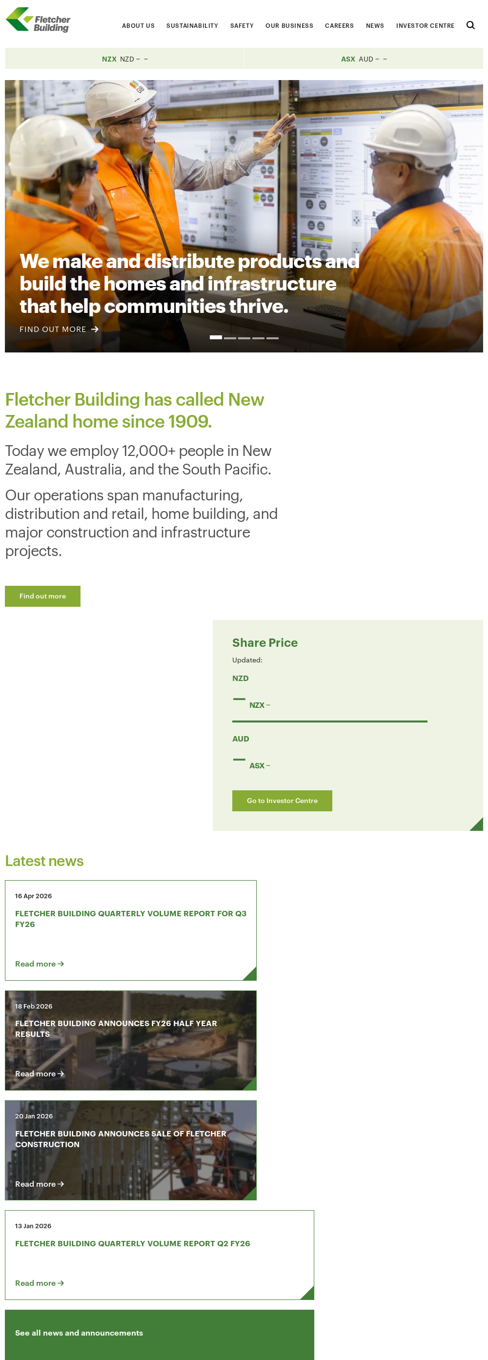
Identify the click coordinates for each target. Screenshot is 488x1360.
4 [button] (258, 338)
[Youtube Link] (422, 1229)
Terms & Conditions (329, 1344)
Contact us (42, 1229)
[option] (244, 216)
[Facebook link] (366, 1229)
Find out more (43, 595)
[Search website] (471, 24)
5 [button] (272, 338)
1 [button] (216, 337)
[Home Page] (41, 20)
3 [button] (244, 338)
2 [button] (230, 338)
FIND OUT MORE (59, 329)
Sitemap (459, 1344)
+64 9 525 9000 (45, 1299)
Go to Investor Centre (369, 566)
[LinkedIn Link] (394, 1229)
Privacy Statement (404, 1344)
